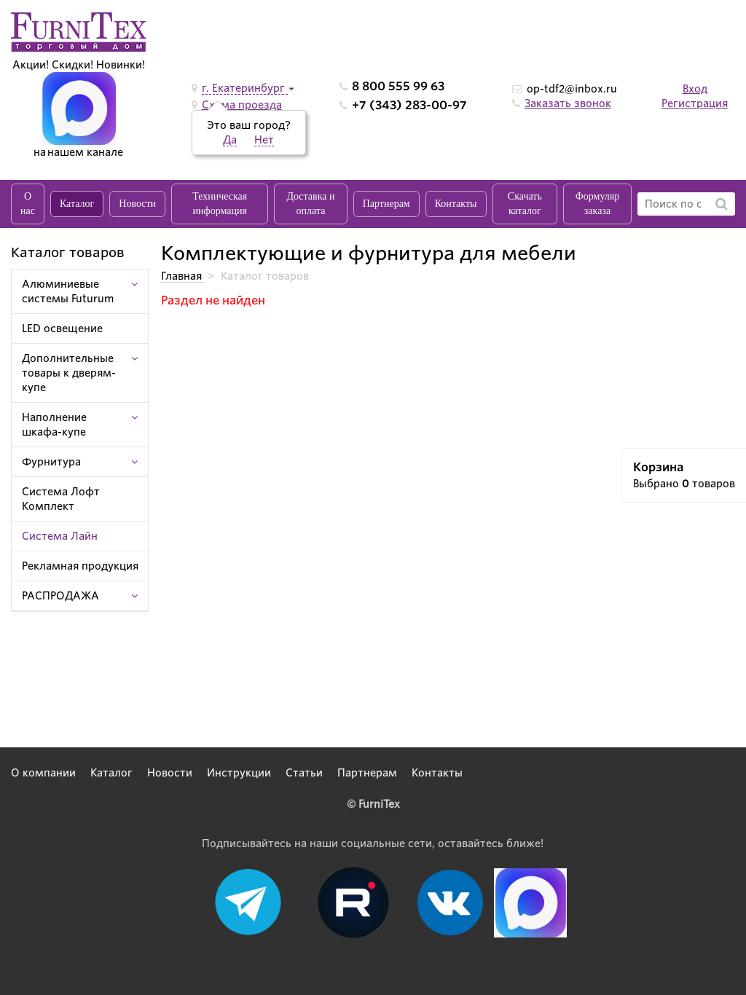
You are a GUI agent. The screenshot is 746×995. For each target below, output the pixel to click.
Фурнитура (51, 462)
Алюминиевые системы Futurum (68, 291)
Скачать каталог (525, 203)
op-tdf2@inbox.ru (572, 89)
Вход (695, 89)
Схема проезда (242, 105)
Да (230, 140)
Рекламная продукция (80, 566)
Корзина (658, 467)
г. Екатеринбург (245, 88)
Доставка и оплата (310, 203)
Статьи (304, 773)
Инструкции (239, 773)
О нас (27, 203)
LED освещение (62, 328)
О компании (43, 773)
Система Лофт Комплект (61, 499)
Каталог (77, 203)
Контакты (456, 203)
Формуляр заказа (598, 203)
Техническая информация (219, 203)
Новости (137, 203)
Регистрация (694, 103)
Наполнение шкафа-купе (54, 425)
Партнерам (386, 203)
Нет (264, 140)
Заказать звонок (568, 103)
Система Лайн (60, 536)
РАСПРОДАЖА (60, 596)
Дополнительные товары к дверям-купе (69, 373)
